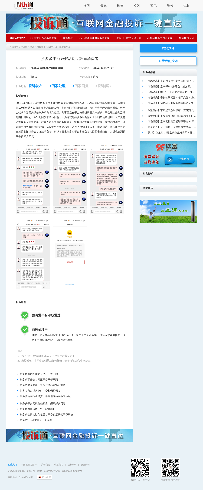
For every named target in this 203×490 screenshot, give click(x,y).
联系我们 (58, 464)
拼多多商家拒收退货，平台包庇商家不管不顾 (45, 396)
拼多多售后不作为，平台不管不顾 (39, 374)
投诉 (32, 47)
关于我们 (45, 464)
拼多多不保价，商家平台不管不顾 (39, 379)
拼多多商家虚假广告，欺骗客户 (37, 409)
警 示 (153, 5)
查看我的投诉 (168, 61)
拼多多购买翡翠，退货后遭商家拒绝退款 (42, 385)
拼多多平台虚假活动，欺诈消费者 (53, 47)
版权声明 (72, 464)
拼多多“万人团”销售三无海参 (36, 420)
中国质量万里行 (29, 464)
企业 (186, 5)
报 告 (120, 5)
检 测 (137, 5)
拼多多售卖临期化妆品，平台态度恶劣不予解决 (46, 414)
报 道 (103, 5)
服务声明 (85, 464)
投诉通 (24, 47)
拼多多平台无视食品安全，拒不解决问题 (42, 403)
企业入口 (12, 464)
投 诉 (87, 5)
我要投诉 (168, 48)
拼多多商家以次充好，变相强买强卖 (40, 390)
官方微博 (45, 477)
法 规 (170, 5)
